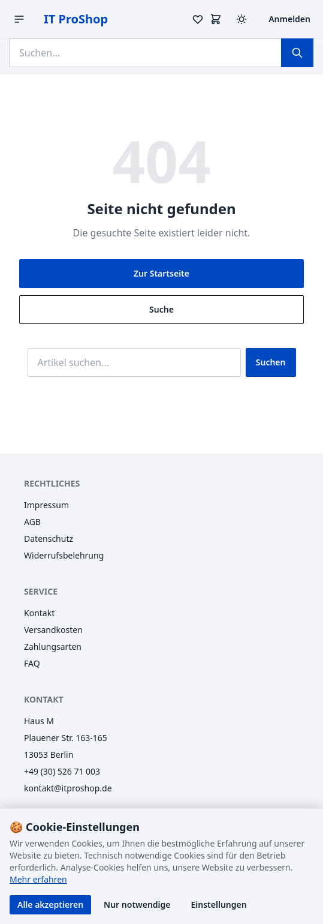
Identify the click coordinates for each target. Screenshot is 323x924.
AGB (32, 521)
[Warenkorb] (215, 19)
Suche (161, 309)
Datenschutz (48, 538)
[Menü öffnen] (19, 19)
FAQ (32, 663)
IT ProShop (76, 19)
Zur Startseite (161, 273)
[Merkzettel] (197, 19)
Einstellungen (219, 904)
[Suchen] (297, 52)
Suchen (271, 362)
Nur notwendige (137, 904)
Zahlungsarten (52, 646)
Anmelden (289, 19)
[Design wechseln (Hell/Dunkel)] (241, 19)
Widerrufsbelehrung (64, 555)
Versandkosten (53, 629)
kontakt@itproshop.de (68, 788)
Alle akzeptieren (50, 904)
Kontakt (39, 613)
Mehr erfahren (38, 879)
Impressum (46, 505)
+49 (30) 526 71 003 (62, 771)
